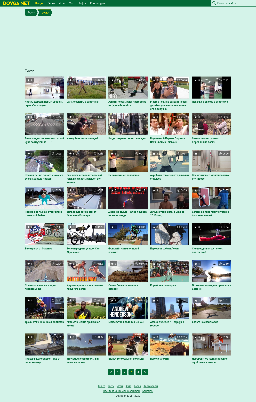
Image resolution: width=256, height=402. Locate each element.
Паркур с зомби (159, 358)
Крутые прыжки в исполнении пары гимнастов (85, 287)
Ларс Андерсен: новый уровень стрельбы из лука (44, 103)
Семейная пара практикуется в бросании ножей (210, 213)
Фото (72, 3)
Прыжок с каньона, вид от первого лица (40, 287)
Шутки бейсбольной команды (126, 358)
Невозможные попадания (124, 175)
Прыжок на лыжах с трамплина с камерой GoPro (43, 213)
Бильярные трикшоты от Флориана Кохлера (81, 213)
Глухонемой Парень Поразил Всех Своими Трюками (167, 140)
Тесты (51, 3)
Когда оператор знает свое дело (127, 138)
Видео (39, 3)
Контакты (147, 390)
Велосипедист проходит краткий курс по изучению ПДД (44, 140)
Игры (62, 3)
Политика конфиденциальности (121, 390)
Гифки (82, 3)
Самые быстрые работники (83, 101)
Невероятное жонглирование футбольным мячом (210, 360)
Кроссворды (97, 3)
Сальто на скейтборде (205, 322)
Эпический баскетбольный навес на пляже (83, 360)
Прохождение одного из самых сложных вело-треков (44, 176)
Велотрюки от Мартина (38, 248)
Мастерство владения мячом (126, 322)
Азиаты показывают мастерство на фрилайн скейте (127, 103)
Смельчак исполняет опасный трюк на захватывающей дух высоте (84, 178)
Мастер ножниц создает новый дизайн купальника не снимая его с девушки (168, 105)
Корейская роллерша (163, 285)
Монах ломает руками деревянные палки (205, 140)
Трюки (44, 12)
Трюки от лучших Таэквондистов (44, 322)
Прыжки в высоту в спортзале (210, 101)
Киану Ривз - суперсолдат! (82, 138)
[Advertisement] (128, 43)
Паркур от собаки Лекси (164, 248)
